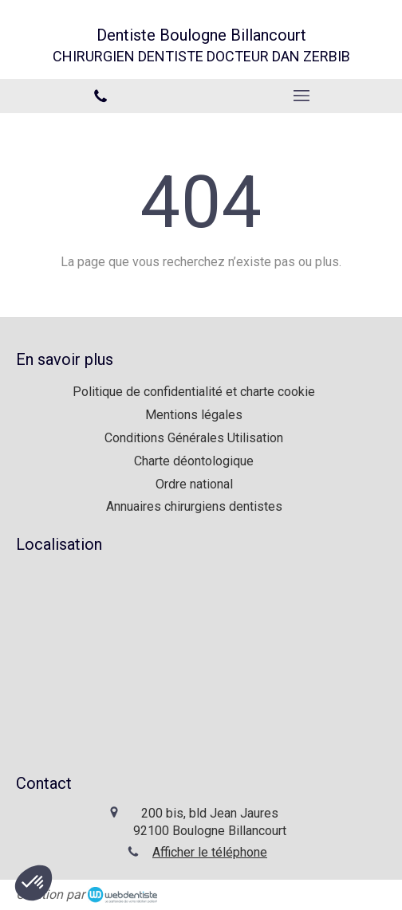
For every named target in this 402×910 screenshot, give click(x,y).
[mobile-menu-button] (301, 96)
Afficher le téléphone (209, 852)
